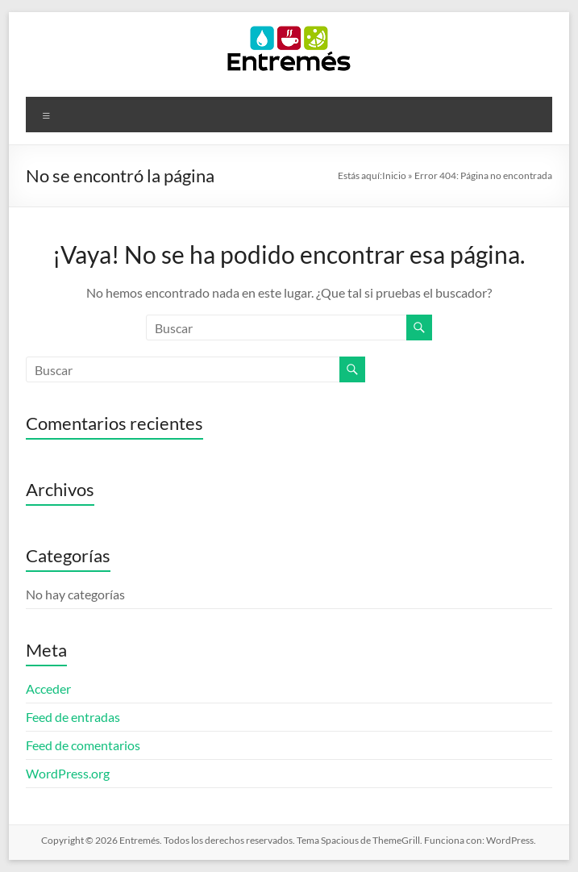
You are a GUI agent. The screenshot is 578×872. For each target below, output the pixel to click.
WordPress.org (68, 773)
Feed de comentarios (83, 745)
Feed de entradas (73, 716)
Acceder (48, 688)
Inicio (394, 175)
